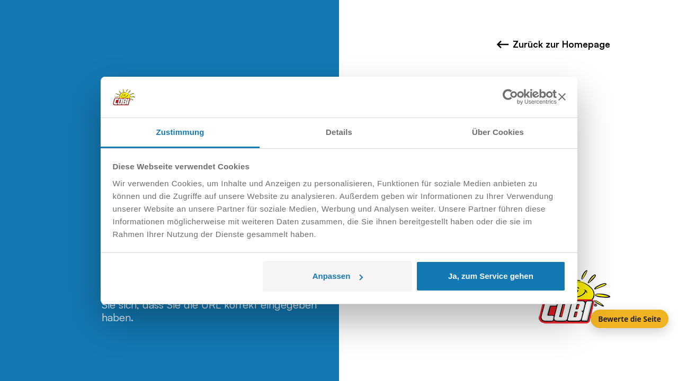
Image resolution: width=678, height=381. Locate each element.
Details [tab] (339, 132)
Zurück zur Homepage (553, 44)
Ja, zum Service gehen (490, 275)
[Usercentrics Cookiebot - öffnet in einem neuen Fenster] (510, 97)
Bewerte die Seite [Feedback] (629, 319)
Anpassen (338, 275)
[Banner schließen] (562, 97)
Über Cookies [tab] (498, 132)
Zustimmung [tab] (180, 132)
